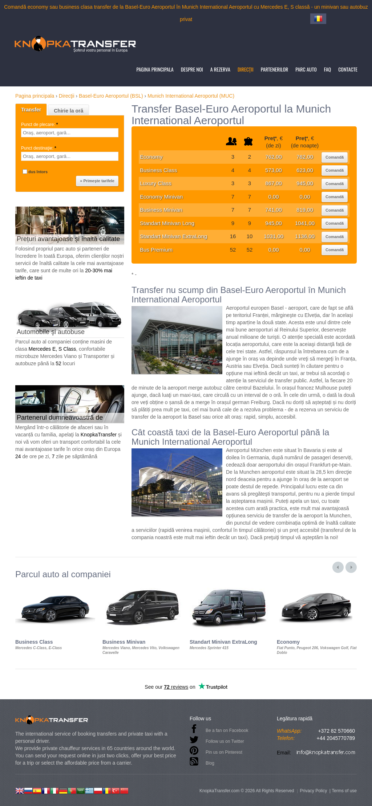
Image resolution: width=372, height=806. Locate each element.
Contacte (347, 69)
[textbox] (69, 132)
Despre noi (192, 69)
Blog (210, 763)
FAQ (327, 69)
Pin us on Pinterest (224, 752)
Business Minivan (161, 210)
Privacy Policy (313, 790)
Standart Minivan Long (167, 223)
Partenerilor (274, 69)
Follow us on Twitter (225, 741)
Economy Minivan (161, 197)
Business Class (158, 170)
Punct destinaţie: (39, 148)
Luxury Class (155, 183)
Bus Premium (156, 250)
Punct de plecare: (40, 124)
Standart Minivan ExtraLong (173, 236)
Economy (151, 157)
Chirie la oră (68, 111)
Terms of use (344, 790)
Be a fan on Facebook (227, 730)
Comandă (335, 157)
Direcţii (246, 69)
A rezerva (220, 69)
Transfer (31, 110)
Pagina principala (154, 69)
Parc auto (305, 69)
